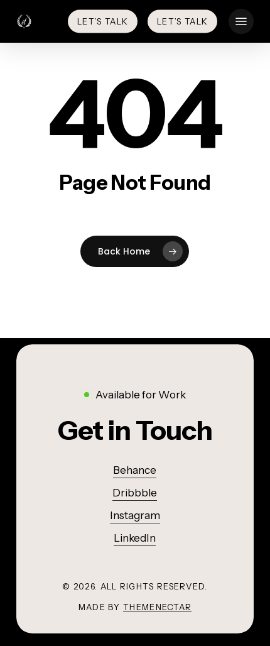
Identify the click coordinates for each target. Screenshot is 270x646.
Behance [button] (134, 470)
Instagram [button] (135, 515)
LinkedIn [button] (135, 538)
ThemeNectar (157, 607)
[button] (241, 21)
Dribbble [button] (134, 492)
